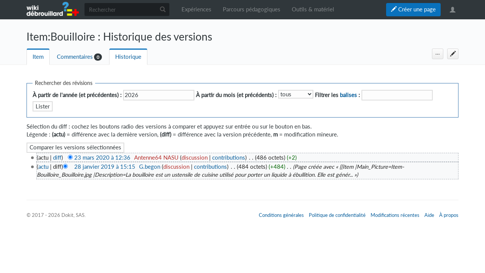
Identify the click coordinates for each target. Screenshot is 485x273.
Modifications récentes (395, 215)
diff (57, 157)
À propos (448, 215)
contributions (228, 157)
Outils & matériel (313, 9)
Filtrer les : (337, 95)
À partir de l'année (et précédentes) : (77, 95)
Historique (128, 56)
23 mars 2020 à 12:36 (102, 157)
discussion (194, 157)
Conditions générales (281, 215)
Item (38, 56)
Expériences (196, 9)
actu (43, 166)
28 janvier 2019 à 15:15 (104, 166)
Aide (429, 215)
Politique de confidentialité (337, 215)
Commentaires (75, 56)
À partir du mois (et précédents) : (236, 95)
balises (348, 95)
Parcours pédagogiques (251, 9)
